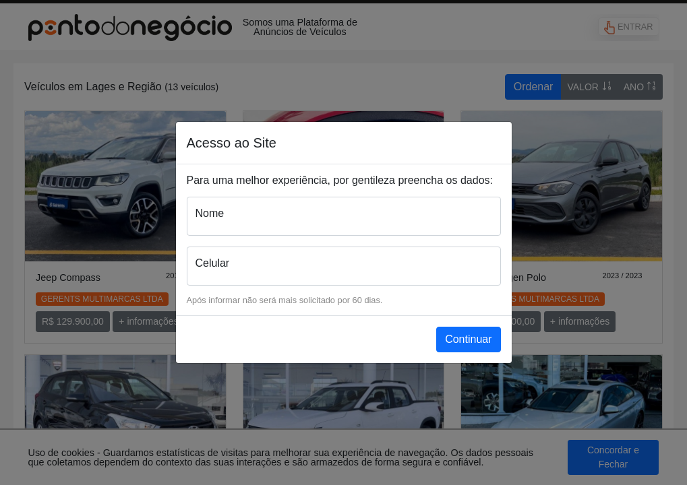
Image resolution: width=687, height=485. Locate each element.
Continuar (468, 339)
